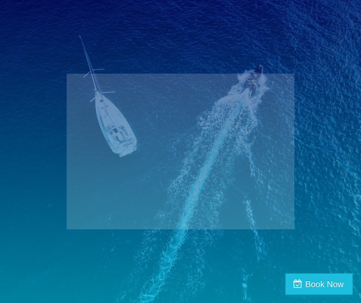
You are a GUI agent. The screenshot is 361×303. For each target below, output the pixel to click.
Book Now (324, 284)
